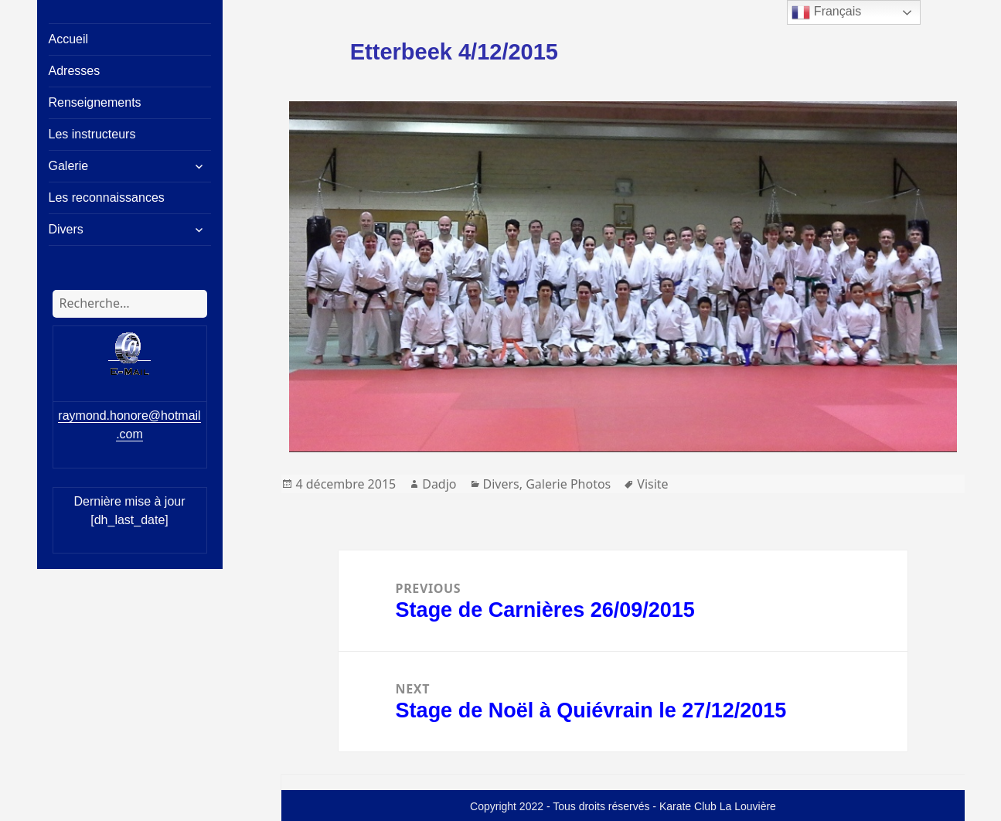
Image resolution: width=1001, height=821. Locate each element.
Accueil (69, 39)
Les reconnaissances (107, 197)
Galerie (69, 165)
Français (826, 12)
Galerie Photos (568, 483)
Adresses (74, 70)
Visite (652, 483)
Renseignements (95, 102)
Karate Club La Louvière (717, 806)
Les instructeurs (92, 134)
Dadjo (439, 483)
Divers (66, 229)
